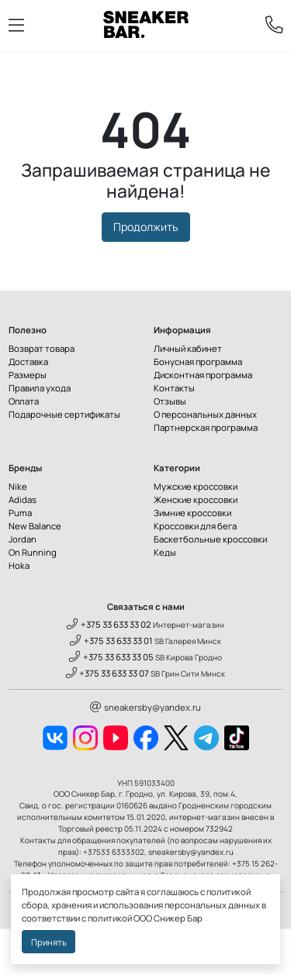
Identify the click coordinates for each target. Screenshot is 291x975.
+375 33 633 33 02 (109, 624)
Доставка (28, 361)
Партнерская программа (206, 427)
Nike (18, 486)
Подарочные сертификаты (64, 414)
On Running (33, 552)
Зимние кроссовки (192, 513)
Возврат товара (41, 348)
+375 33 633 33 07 (108, 673)
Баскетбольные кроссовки (210, 539)
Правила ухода (40, 388)
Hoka (19, 565)
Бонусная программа (198, 361)
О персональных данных (205, 414)
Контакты (174, 388)
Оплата (24, 401)
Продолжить (145, 226)
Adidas (22, 499)
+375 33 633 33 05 (111, 657)
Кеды (165, 552)
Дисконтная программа (203, 375)
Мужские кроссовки (195, 486)
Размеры (28, 375)
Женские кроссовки (195, 499)
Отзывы (170, 401)
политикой (110, 918)
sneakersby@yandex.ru (145, 707)
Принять (49, 942)
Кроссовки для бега (195, 526)
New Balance (35, 526)
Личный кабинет (188, 348)
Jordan (22, 539)
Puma (20, 513)
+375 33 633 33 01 (111, 640)
